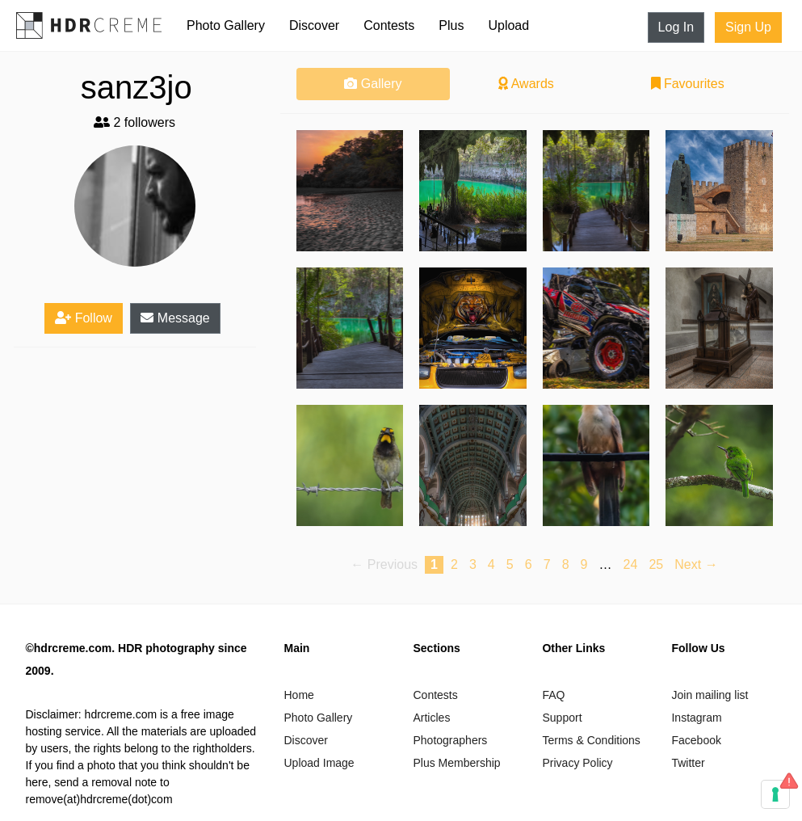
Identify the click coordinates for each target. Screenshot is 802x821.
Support (562, 717)
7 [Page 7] (547, 564)
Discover (314, 25)
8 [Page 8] (565, 564)
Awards (526, 84)
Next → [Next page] (695, 564)
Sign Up (748, 27)
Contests (388, 25)
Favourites (687, 84)
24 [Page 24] (631, 564)
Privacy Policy (577, 762)
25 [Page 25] (656, 564)
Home (298, 694)
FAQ (553, 694)
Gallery (372, 84)
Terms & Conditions (591, 740)
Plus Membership (456, 762)
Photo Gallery (226, 25)
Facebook (695, 740)
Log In (676, 27)
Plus (451, 25)
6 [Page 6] (528, 564)
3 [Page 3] (473, 564)
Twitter (687, 762)
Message (175, 318)
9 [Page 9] (584, 564)
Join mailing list (709, 694)
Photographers (450, 740)
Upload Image (318, 762)
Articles (431, 717)
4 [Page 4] (491, 564)
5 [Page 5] (510, 564)
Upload (508, 25)
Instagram (696, 717)
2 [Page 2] (454, 564)
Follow (83, 318)
